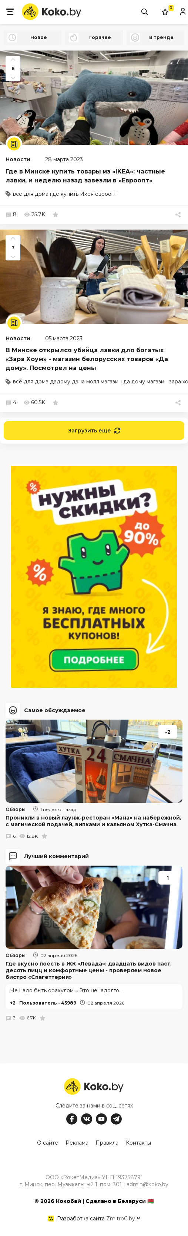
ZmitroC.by (120, 1217)
